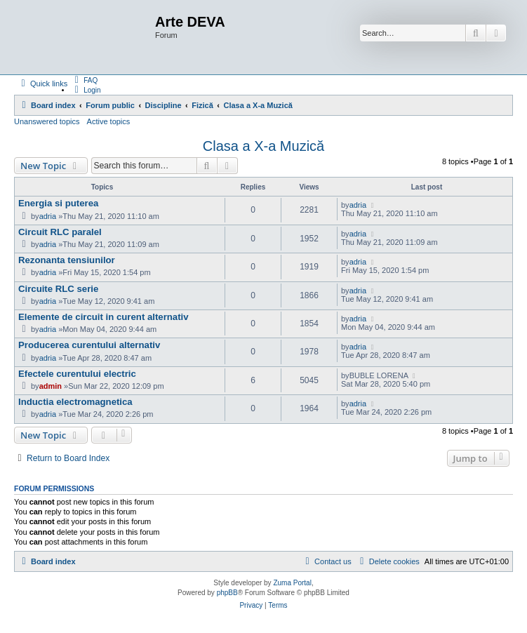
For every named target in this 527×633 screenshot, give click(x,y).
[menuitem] (84, 80)
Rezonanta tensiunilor (66, 260)
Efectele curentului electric (77, 373)
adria (47, 216)
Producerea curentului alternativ (89, 345)
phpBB (227, 593)
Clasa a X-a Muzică (263, 146)
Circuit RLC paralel (60, 232)
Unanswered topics (47, 121)
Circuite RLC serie (58, 289)
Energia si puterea (58, 203)
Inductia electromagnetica (75, 402)
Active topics (109, 121)
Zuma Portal (292, 583)
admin (50, 386)
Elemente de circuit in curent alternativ (103, 317)
